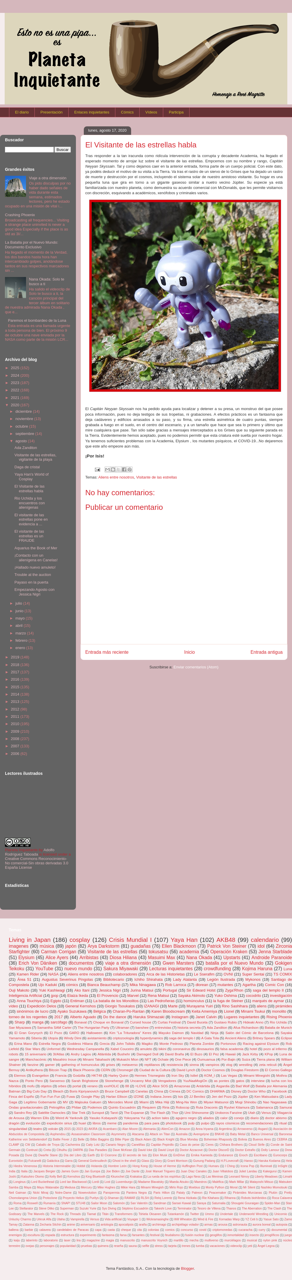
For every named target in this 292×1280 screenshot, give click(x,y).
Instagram (179, 1017)
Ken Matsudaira (266, 1096)
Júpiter (243, 1096)
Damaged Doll (148, 1054)
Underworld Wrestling (253, 1214)
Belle (81, 1139)
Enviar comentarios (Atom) (195, 667)
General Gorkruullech (92, 1160)
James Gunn (70, 1171)
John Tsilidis (125, 1043)
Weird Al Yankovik (69, 1118)
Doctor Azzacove (191, 1150)
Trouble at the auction (32, 574)
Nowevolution (87, 1192)
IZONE (138, 1096)
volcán (53, 1129)
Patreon (197, 1192)
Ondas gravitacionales (26, 1107)
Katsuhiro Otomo (32, 1176)
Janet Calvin (206, 1017)
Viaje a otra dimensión (47, 178)
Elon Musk (160, 1155)
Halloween (94, 1033)
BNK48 (220, 1134)
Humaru (213, 1166)
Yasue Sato (271, 1219)
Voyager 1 (134, 1219)
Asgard (263, 1129)
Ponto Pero (34, 1081)
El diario (22, 112)
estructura (67, 1235)
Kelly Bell (55, 1176)
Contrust (32, 1150)
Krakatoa (136, 1176)
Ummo (209, 1214)
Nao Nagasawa (275, 1102)
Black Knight (165, 1139)
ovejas (29, 1246)
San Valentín (139, 1203)
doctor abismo (276, 1118)
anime (71, 1224)
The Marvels (35, 1214)
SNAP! (65, 1203)
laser (67, 1240)
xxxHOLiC (111, 1086)
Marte (173, 1006)
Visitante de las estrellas (156, 477)
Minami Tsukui (253, 1011)
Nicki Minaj (40, 1192)
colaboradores (125, 974)
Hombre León (117, 1166)
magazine (93, 1240)
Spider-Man (272, 1203)
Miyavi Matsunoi (216, 1102)
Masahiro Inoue (65, 1059)
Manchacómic (35, 1059)
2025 (15, 368)
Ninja (214, 1033)
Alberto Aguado (83, 1017)
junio (20, 611)
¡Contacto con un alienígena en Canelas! (36, 557)
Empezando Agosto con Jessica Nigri (34, 591)
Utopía (53, 1038)
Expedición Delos (41, 1006)
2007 (15, 746)
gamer (50, 1064)
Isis (180, 1096)
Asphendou (58, 1134)
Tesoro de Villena (208, 1208)
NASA (53, 974)
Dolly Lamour (270, 1150)
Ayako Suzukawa (72, 1011)
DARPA (78, 1150)
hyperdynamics (151, 1038)
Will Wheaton (183, 1219)
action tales (160, 1118)
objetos (46, 1086)
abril (19, 625)
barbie (29, 1229)
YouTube (44, 968)
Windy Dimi (72, 1038)
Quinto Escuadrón (122, 1107)
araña (143, 1224)
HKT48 (96, 1075)
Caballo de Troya (47, 1144)
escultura (33, 1235)
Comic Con (274, 985)
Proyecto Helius (73, 1198)
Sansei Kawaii (181, 1203)
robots (13, 1054)
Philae (76, 1107)
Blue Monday (189, 1139)
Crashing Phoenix (20, 215)
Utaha (61, 1219)
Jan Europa (92, 1171)
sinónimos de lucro (32, 1011)
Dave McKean (122, 1150)
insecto (254, 1235)
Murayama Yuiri (200, 1006)
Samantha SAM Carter (54, 1027)
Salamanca (264, 1107)
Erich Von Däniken (38, 963)
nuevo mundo (78, 968)
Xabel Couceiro (122, 1049)
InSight (282, 1166)
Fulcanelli (34, 1160)
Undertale (226, 1214)
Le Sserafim (204, 974)
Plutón (273, 1192)
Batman (14, 1091)
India (12, 1171)
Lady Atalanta (185, 979)
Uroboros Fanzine (228, 1112)
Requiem (149, 1107)
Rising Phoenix (279, 1017)
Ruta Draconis (207, 1107)
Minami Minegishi (257, 1075)
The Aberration (252, 1208)
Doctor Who (257, 1091)
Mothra (281, 1075)
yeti (249, 1246)
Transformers (124, 1214)
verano (92, 1086)
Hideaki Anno (253, 1022)
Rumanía (49, 1203)
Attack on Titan (160, 1134)
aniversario (88, 1224)
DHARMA (217, 1091)
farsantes (138, 1235)
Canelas (141, 1091)
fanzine (33, 1064)
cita (139, 1229)
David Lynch (186, 1070)
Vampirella (77, 1219)
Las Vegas (229, 1075)
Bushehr (123, 1054)
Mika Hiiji (162, 1102)
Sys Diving (109, 1208)
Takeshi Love (163, 1208)
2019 (15, 657)
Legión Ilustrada (221, 979)
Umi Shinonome (197, 1112)
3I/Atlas (58, 1054)
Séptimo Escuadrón (135, 1208)
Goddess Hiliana (80, 1043)
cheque (126, 1229)
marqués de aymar (268, 1001)
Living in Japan (30, 939)
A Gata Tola (210, 1038)
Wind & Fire (205, 1219)
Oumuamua (206, 1059)
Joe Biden (113, 1171)
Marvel (133, 995)
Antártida (203, 1086)
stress (159, 1246)
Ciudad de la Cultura (155, 1070)
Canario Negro (116, 1144)
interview (258, 1081)
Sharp (20, 1022)
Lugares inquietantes (241, 1017)
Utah (251, 1112)
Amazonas (182, 1086)
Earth (91, 1155)
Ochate (163, 1059)
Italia (24, 1171)
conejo (239, 1118)
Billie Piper (122, 1139)
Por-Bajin (228, 1059)
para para (152, 1123)
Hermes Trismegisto (150, 1075)
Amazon (184, 1129)
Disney (236, 1091)
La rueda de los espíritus (164, 1176)
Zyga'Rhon (234, 990)
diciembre (24, 411)
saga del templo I (182, 1038)
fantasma (108, 1235)
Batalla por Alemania (271, 1086)
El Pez (214, 1054)
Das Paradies (98, 1150)
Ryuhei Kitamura (236, 1107)
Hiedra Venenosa (25, 1166)
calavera (45, 1229)
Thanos (231, 1208)
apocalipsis (126, 1224)
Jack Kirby (250, 1054)
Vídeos (151, 112)
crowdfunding (217, 968)
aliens (262, 1006)
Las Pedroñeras (161, 1001)
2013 (15, 701)
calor (223, 1118)
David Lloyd (166, 1150)
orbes (62, 1086)
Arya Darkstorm (103, 946)
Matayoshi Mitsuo (261, 1181)
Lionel (229, 1011)
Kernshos (73, 1176)
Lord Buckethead (42, 1181)
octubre (22, 426)
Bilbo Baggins (99, 1139)
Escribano (260, 1155)
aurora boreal (262, 1224)
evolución (33, 1123)
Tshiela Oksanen (149, 1214)
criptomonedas (222, 1229)
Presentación (51, 112)
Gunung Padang (204, 1160)
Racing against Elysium (261, 1043)
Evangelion (40, 1075)
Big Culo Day (37, 1091)
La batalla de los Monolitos (115, 1001)
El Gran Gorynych (28, 1033)
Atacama (138, 1134)
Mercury (86, 1187)
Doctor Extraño (245, 1150)
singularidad (18, 1129)
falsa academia (232, 1049)
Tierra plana (266, 1059)
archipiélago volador (185, 1224)
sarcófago (59, 1022)
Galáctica (53, 1160)
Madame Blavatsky (151, 1181)
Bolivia (242, 1139)
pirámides (284, 1006)
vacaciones (217, 1246)
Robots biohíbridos (254, 1198)
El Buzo (196, 1054)
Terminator (184, 1208)
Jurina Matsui (142, 990)
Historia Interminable (57, 1166)
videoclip (236, 1246)
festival (154, 1235)
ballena (14, 1229)
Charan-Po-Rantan (129, 1011)
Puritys (94, 1198)
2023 (15, 383)
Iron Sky (177, 1075)
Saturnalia (219, 1203)
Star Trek (78, 1112)
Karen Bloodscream (168, 1011)
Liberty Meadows (266, 1176)
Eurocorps (280, 1155)
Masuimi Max (161, 957)
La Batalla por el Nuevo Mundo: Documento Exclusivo (31, 244)
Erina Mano (23, 1043)
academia (189, 951)
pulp (191, 1123)
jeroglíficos (272, 1235)
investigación (281, 995)
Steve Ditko (46, 1208)
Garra (69, 1160)
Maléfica (218, 1181)
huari (82, 1123)
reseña (118, 1246)
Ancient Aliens (235, 1038)
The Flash (157, 1112)
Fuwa (71, 1096)
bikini (162, 1049)
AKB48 (225, 939)
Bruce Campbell (117, 1091)
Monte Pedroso (171, 1043)
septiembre (25, 433)
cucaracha (246, 1229)
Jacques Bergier (44, 1171)
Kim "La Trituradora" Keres (131, 1033)
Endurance (225, 1155)
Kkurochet (118, 1176)
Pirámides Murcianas (247, 1192)
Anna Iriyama (204, 1129)
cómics (72, 985)
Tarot (114, 1112)
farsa (123, 1235)
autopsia (281, 1224)
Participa (176, 112)
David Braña (174, 1054)
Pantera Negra (136, 1192)
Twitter (194, 1214)
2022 (15, 390)
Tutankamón (175, 1214)
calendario (265, 939)
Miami (144, 1102)
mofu (31, 1086)
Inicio (189, 652)
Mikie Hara (128, 1187)
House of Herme (165, 1166)
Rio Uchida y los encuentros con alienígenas (29, 503)
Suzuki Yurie (87, 1208)
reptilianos (152, 1064)
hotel (253, 1049)
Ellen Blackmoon (179, 946)
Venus (266, 1112)
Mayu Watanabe (48, 1187)
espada (50, 1235)
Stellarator (26, 1208)
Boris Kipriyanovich (84, 1091)
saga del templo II (268, 990)
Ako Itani (82, 990)
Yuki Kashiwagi (52, 990)
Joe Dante (133, 1171)
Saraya (201, 1203)
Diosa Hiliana (123, 957)
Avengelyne (201, 1134)
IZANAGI (151, 1006)
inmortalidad (235, 1235)
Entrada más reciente (106, 652)
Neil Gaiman (17, 1192)
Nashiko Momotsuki (274, 1187)
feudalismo (172, 1235)
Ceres (210, 1144)
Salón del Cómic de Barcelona (249, 1033)
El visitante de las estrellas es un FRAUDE (29, 536)
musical (252, 1240)
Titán (105, 1214)
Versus (94, 1219)
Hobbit (81, 1166)
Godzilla (79, 1075)
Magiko (147, 1043)
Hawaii (230, 1054)
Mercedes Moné (120, 1102)
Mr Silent (249, 1187)
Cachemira (72, 1144)
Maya (27, 1187)
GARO (74, 1033)
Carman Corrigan (58, 951)
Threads (75, 1214)
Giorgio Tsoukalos (120, 1006)
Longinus (19, 1181)
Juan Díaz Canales (194, 1171)
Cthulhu (62, 1150)
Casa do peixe (190, 1144)
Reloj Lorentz (163, 1198)
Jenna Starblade (275, 951)
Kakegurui (270, 1171)
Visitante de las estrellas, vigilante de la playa (35, 457)
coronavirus (181, 1049)
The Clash (274, 1208)
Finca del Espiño (21, 1096)
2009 (15, 731)
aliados (208, 1118)
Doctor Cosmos (213, 1070)
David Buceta (197, 1022)
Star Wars (32, 1049)
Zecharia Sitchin (51, 1224)
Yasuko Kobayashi (103, 1118)
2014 (15, 694)
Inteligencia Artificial (25, 995)
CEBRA (282, 1139)
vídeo (13, 1006)
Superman (67, 1208)
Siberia (36, 1038)
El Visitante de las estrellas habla (29, 488)
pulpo (205, 1123)
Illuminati (266, 1166)
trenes (186, 1246)
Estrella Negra (50, 1043)
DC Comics (195, 1091)
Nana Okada (199, 957)
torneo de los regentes (28, 1017)
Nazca (13, 1081)
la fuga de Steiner (228, 1001)
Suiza (246, 1059)
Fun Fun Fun (50, 1096)
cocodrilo (253, 995)
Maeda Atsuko (179, 1181)
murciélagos (233, 1240)
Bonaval (80, 1022)
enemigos (15, 1235)
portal (76, 1086)
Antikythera (34, 1070)
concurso (187, 1229)
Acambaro (110, 1129)
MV (65, 1102)
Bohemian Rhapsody (218, 1139)
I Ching (230, 1166)
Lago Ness (193, 1176)
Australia (181, 1134)
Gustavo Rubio (225, 1022)
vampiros (212, 1064)
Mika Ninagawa (143, 985)
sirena (194, 1064)
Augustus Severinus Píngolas (67, 979)
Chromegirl (125, 1070)
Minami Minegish (152, 1187)
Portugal (170, 990)
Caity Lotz (93, 1144)
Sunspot (98, 1112)
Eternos (20, 1075)
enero (20, 648)
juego (288, 1235)
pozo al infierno (275, 1049)
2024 (15, 375)
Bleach (58, 1091)
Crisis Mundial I (130, 939)
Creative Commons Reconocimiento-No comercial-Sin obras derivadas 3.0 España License (36, 863)
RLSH (145, 1198)
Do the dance (114, 1017)
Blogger (187, 1268)
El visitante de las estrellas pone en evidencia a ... (31, 519)
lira (79, 1240)
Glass (145, 1160)
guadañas (141, 946)
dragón (14, 1123)
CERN (105, 1070)
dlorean (202, 985)
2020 (15, 405)
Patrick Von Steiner (226, 946)
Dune (28, 1155)
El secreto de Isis (135, 1155)
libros (97, 1123)
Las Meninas (214, 1176)
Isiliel (194, 1075)
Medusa (70, 1187)
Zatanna (28, 1224)
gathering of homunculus (80, 1064)
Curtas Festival (169, 1022)
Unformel (53, 1049)
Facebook (279, 1091)
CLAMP (14, 1144)
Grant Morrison (177, 1160)
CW (27, 1144)
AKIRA (93, 1129)
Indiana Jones (161, 1096)
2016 (15, 679)
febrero (22, 640)
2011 (15, 716)
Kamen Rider (28, 974)
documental (279, 1229)
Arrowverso (245, 1129)
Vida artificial (113, 1219)
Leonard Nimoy (239, 1176)
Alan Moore (130, 1129)
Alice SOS (160, 1086)
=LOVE (140, 1086)
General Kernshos (80, 1006)
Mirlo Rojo (176, 1187)
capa (98, 1229)
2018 (15, 665)
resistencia (174, 1064)
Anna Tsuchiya (29, 1001)
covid (202, 1229)
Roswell (32, 1203)
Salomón (119, 1203)
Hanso (248, 1160)
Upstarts (231, 957)
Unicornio (280, 1214)
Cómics (127, 112)
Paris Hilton (161, 1192)
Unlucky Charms (20, 1219)
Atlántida (104, 1054)
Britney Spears (264, 1038)
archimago (159, 1224)
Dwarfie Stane (48, 1155)
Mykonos (252, 979)
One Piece (183, 1059)
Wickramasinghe (157, 1219)
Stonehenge (114, 1081)
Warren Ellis (40, 1118)
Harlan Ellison (116, 1096)
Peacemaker (217, 1192)
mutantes (225, 985)
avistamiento (97, 1038)
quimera (103, 1246)
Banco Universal (262, 1134)
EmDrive (179, 1155)
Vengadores (167, 1081)
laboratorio (51, 1240)
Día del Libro (72, 1155)
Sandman (159, 1203)
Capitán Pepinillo (162, 1144)
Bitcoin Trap (58, 1070)
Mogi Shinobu (245, 1102)
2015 (15, 687)
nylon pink (270, 1240)
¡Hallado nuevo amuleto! (34, 567)
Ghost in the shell (124, 1160)
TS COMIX (282, 974)
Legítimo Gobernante (40, 1102)
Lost (107, 1181)
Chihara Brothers (231, 1144)
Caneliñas (138, 1144)
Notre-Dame (63, 1192)
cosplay (79, 939)
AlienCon (167, 1129)
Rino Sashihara (235, 1006)
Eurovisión (16, 1160)
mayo (20, 618)
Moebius (194, 1187)
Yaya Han (184, 939)
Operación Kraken (228, 951)
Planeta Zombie (202, 1043)
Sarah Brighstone (85, 1081)
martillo (179, 1240)
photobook (174, 1123)
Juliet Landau (248, 1171)
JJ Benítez (197, 1096)
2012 (15, 709)
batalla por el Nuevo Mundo (234, 963)
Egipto (56, 1001)
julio (19, 603)
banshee (142, 1027)
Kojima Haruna (257, 968)
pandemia (130, 1123)
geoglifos (216, 1235)
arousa (222, 1224)
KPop (269, 1054)
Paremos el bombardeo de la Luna (37, 320)
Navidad (197, 1033)
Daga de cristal (27, 467)
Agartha (249, 985)
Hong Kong (140, 1166)
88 (127, 1086)
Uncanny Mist (140, 1081)
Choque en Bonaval (108, 1022)
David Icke (145, 1150)
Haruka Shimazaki (148, 1017)
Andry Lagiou (81, 1054)
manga (38, 1022)
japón (71, 946)
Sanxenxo (57, 1081)
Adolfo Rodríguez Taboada (29, 852)
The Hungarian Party (93, 1027)
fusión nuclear (194, 1235)
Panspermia (111, 1192)
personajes (47, 1246)
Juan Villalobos (223, 1171)
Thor (174, 1112)
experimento (88, 1235)
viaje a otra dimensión (128, 963)
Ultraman (122, 1027)
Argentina (225, 1129)
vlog (229, 1064)
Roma (17, 1203)
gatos (240, 1081)
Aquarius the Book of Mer (35, 548)
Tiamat (91, 1214)
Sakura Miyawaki (120, 968)
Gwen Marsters (178, 963)
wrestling (245, 1064)
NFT (148, 1059)
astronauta (240, 1224)
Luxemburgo (124, 1181)
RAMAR (129, 1198)
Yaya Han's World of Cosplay (31, 476)
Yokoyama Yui (134, 1118)
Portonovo (228, 1043)
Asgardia (223, 1086)
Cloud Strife (256, 1144)
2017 (15, 672)
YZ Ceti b (251, 1219)
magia (110, 1240)
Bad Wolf (242, 1086)
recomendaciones (259, 1123)
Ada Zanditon (25, 447)
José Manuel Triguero (160, 1171)
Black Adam (143, 1139)
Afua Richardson (246, 1027)
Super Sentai (253, 974)
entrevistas (163, 1027)
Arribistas (88, 957)
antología (107, 1224)
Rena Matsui (158, 995)
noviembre (24, 419)
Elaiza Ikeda (77, 995)
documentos (81, 963)
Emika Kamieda (202, 1155)
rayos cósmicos (227, 1123)
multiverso (211, 1240)
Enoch (243, 1155)
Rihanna (230, 1198)
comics (170, 1229)
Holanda (96, 1166)
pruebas (86, 1246)
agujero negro (186, 1118)
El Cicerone (109, 1155)
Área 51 (24, 979)
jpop (54, 995)
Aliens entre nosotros (116, 477)
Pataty (180, 1192)
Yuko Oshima (225, 995)
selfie (145, 1246)
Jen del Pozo (222, 1096)
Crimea (174, 1091)
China (158, 1091)
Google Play (90, 1096)
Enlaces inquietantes (91, 112)
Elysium (26, 957)
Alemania (149, 1129)
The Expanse (134, 1112)
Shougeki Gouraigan (245, 1203)
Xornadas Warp (229, 1219)
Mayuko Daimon (171, 1033)
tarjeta (172, 1246)
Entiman (77, 1001)
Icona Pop (247, 1166)
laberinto (32, 1240)
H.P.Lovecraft (230, 1160)
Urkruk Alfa (43, 1219)
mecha (194, 1240)
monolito (279, 1011)
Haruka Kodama (269, 1160)
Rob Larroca (175, 985)
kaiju (17, 1240)
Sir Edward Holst (201, 990)
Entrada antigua (267, 652)
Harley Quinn (118, 1075)
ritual (283, 1123)
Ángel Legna (266, 1246)
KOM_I (209, 1075)
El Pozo (56, 1033)
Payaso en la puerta (31, 582)
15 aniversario (35, 1054)
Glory (158, 1160)
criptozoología (123, 1038)
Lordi (95, 1181)
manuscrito (127, 1240)
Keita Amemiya (204, 1011)
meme (112, 1123)
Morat (234, 1187)
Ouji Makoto (19, 990)
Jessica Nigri (110, 990)
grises (110, 1064)
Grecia (105, 1043)
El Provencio (107, 995)
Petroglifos (57, 1107)
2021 (15, 397)
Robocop (183, 1107)
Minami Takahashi (96, 1059)
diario (255, 1118)
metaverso (130, 1064)
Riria (165, 1107)
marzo (21, 633)
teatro (37, 1129)
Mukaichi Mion (127, 1059)
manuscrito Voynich (154, 1240)
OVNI (228, 974)
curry (262, 1229)
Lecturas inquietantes (171, 968)
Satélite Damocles (51, 1112)
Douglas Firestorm (245, 1070)
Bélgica (99, 1011)
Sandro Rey (23, 1112)
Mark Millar (236, 1181)
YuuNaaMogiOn (195, 1081)
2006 (15, 753)
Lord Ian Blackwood (73, 1181)
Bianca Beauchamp (103, 985)
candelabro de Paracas (73, 1229)
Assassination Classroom (88, 1134)
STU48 (80, 1203)
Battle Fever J (62, 1139)
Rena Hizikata (187, 1198)
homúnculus (194, 1001)
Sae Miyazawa (20, 1027)
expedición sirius (59, 1123)
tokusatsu (158, 951)
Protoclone (50, 1198)
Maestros (200, 1181)
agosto (21, 441)
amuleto (146, 1049)
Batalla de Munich (278, 1027)
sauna (132, 1246)
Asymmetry (118, 1134)
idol (261, 946)
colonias (153, 1229)
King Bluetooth (95, 1176)
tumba (200, 1246)
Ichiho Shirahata (148, 979)
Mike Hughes (106, 1187)
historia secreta (189, 1027)
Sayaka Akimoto (191, 995)
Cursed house (140, 1022)
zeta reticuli (268, 1064)
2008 (15, 739)
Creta (47, 1150)
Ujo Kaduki (47, 985)
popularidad (68, 1246)
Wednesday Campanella (85, 1049)
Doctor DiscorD (218, 1150)
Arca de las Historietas (165, 974)
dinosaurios (205, 1049)
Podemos (95, 1107)
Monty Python (215, 1187)
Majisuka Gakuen (88, 1102)
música (47, 946)
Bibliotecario (113, 979)
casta (111, 1229)
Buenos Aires (262, 1139)
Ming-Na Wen (186, 1102)
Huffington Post (192, 1166)
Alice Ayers (57, 957)
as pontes (221, 1081)
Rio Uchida (278, 1022)
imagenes (19, 946)
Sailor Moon (99, 1203)
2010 (15, 724)
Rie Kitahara (210, 1198)
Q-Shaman (111, 1198)
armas (208, 1224)
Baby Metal (238, 1134)
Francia (61, 1075)
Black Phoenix (84, 1070)
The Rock (57, 1214)
